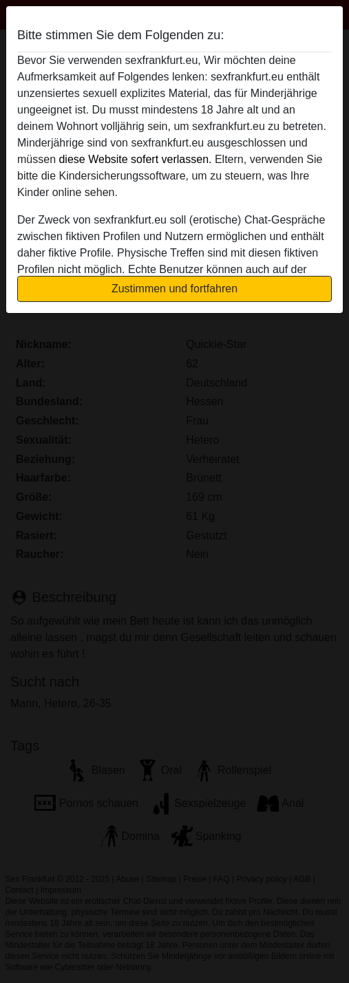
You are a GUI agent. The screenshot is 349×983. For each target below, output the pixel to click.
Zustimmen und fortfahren (174, 288)
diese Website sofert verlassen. (135, 159)
